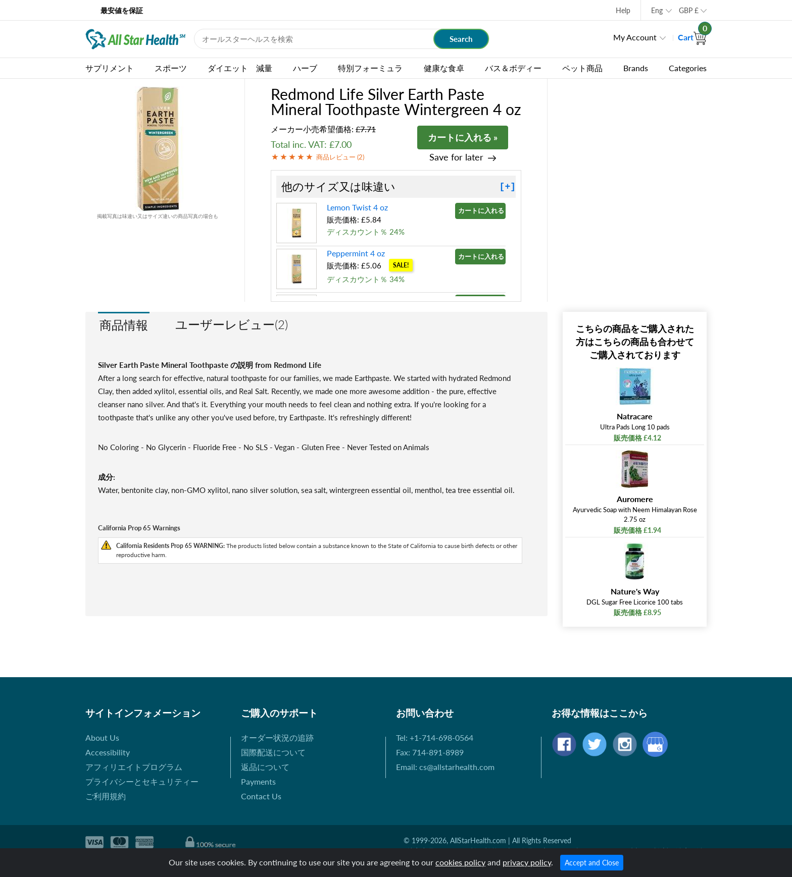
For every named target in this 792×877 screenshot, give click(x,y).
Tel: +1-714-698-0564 (434, 737)
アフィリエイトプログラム (133, 767)
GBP (689, 10)
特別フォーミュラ (370, 68)
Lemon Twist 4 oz (357, 207)
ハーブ (305, 68)
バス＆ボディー (513, 68)
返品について (265, 767)
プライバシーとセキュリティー (142, 781)
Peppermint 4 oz (356, 253)
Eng (657, 10)
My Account (635, 37)
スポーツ (171, 68)
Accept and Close (592, 862)
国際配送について (273, 752)
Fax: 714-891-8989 (430, 752)
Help (623, 10)
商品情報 (124, 324)
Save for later (456, 157)
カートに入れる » (463, 137)
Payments (258, 781)
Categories (688, 68)
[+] (508, 187)
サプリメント (109, 68)
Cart (692, 37)
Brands (635, 68)
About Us (102, 737)
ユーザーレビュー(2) (231, 324)
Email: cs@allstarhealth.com (445, 767)
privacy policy (527, 862)
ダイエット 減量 (240, 68)
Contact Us (261, 796)
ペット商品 (582, 68)
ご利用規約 (105, 796)
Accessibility (107, 752)
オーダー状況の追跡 (277, 737)
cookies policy (460, 862)
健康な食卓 (444, 68)
